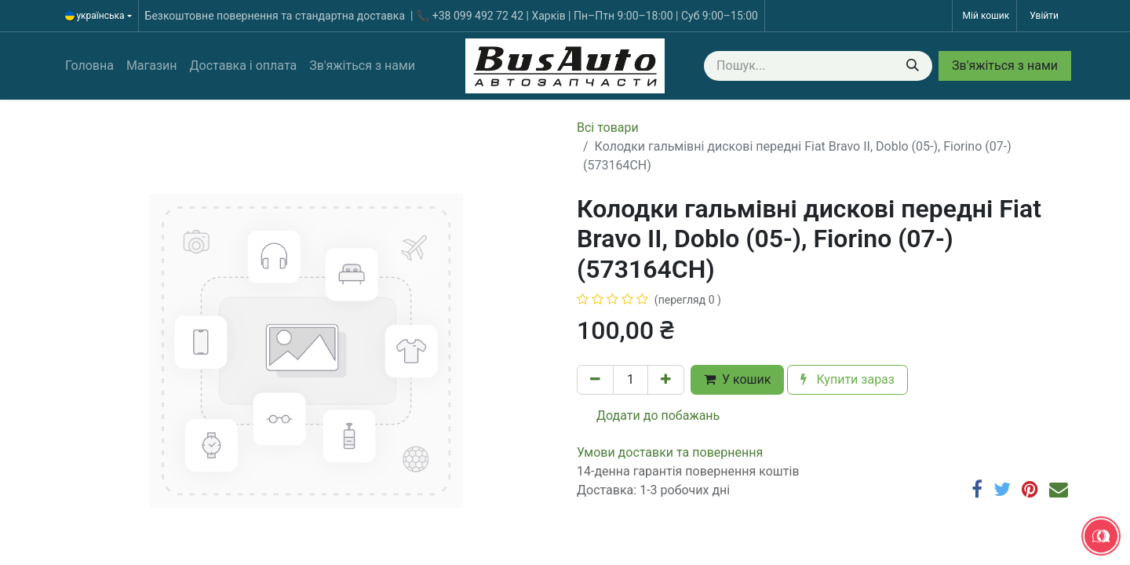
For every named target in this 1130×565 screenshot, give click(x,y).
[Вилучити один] (595, 380)
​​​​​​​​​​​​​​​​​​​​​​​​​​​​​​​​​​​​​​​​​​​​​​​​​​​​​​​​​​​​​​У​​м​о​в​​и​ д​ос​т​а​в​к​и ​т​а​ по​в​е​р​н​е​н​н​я (670, 452)
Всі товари (608, 127)
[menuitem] (89, 66)
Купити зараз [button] (847, 379)
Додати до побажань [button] (649, 415)
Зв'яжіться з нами (1005, 65)
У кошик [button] (737, 379)
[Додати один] (665, 380)
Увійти (1044, 15)
